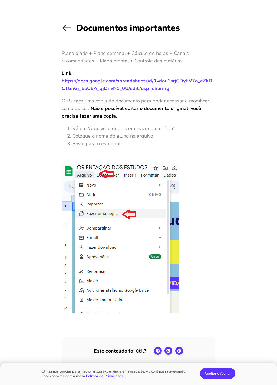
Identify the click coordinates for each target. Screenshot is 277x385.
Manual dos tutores (67, 30)
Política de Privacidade (105, 376)
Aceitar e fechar (218, 373)
